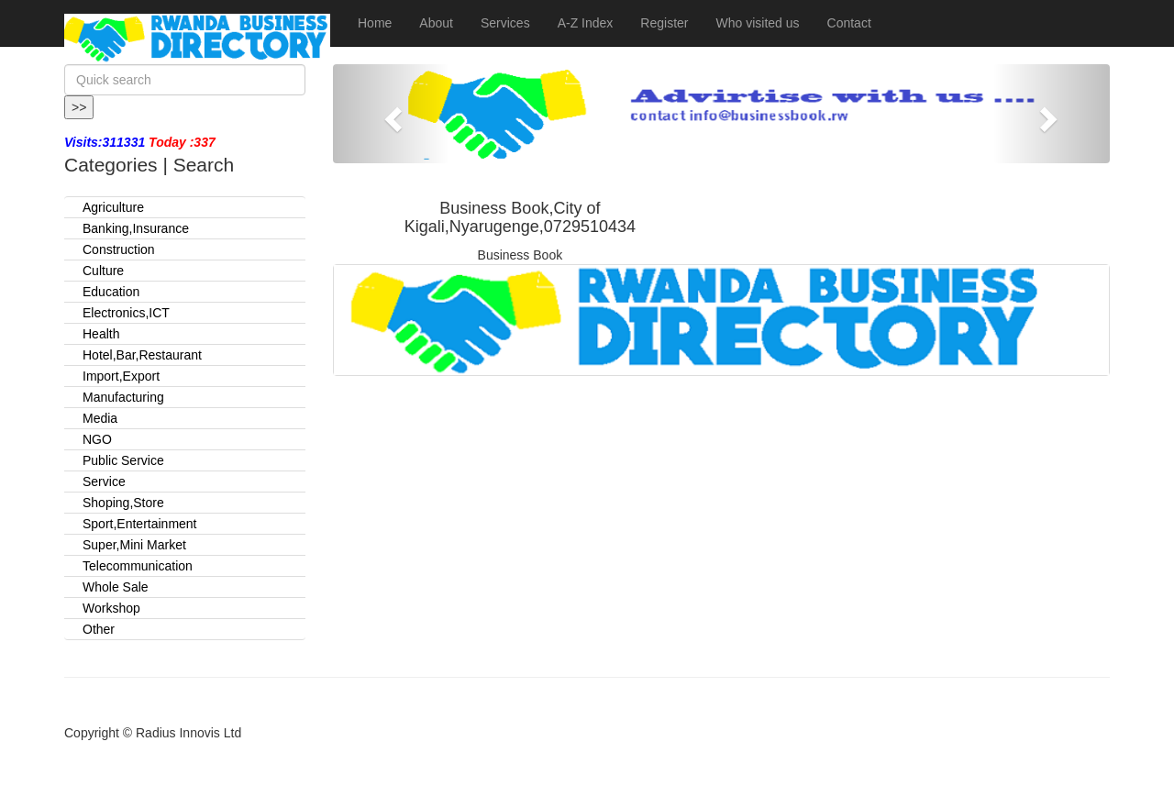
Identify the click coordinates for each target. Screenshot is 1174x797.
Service (104, 481)
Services (505, 23)
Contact (849, 23)
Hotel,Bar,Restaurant (142, 355)
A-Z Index (586, 23)
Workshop (111, 608)
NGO (97, 439)
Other (99, 629)
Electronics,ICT (126, 312)
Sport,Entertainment (140, 523)
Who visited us (757, 23)
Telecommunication (138, 566)
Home (375, 23)
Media (100, 418)
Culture (103, 270)
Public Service (123, 460)
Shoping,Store (123, 502)
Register (664, 23)
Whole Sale (116, 587)
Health (101, 334)
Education (111, 291)
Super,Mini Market (134, 544)
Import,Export (121, 376)
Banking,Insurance (136, 228)
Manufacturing (123, 397)
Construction (119, 249)
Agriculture (113, 207)
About (436, 23)
